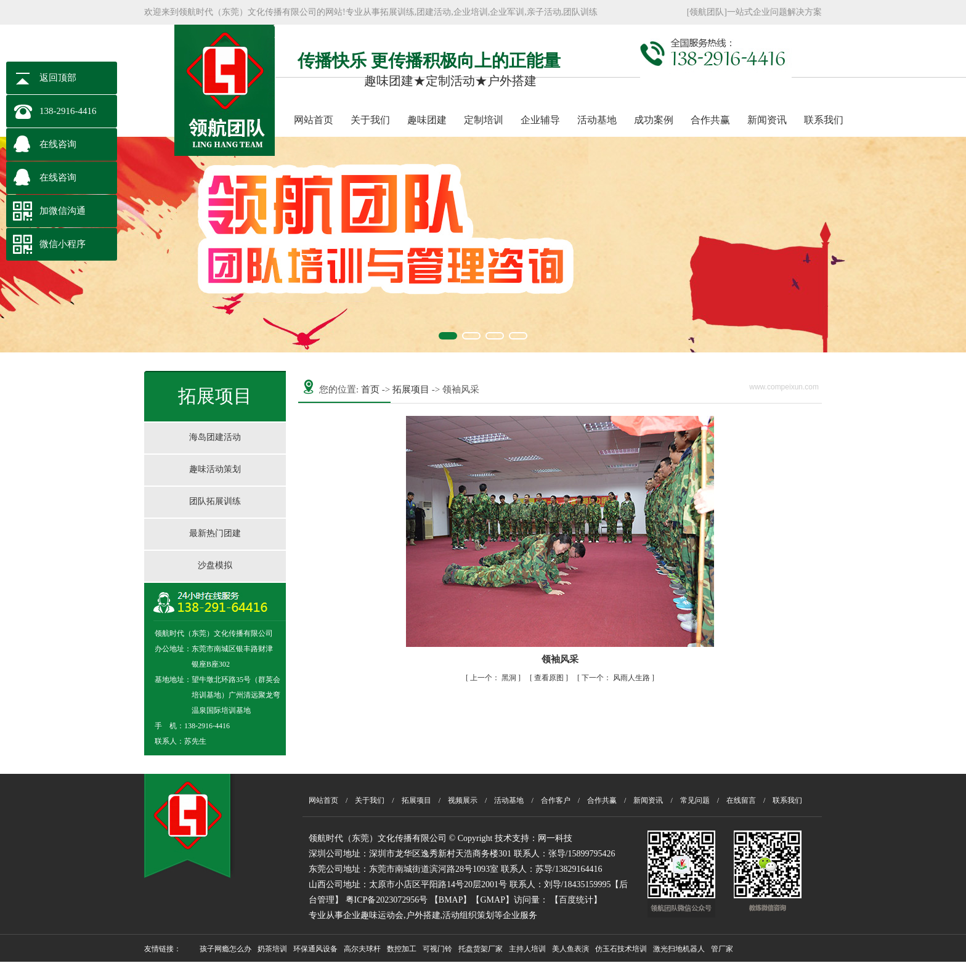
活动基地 (597, 120)
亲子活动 (544, 12)
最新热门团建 (215, 533)
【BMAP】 (451, 899)
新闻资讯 (767, 120)
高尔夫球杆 (362, 949)
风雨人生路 (617, 677)
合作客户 (555, 800)
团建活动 (433, 12)
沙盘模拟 (215, 565)
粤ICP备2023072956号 (387, 899)
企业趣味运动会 (373, 915)
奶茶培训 (272, 949)
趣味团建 (427, 120)
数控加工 (401, 949)
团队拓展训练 (215, 501)
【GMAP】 (492, 899)
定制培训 (483, 120)
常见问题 (695, 800)
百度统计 (576, 899)
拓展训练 (397, 12)
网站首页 (313, 120)
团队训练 (580, 12)
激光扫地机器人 (679, 949)
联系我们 (823, 120)
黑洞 (494, 677)
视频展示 (462, 800)
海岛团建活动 (215, 437)
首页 (370, 389)
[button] (448, 335)
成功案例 (653, 120)
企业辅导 (540, 120)
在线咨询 (57, 144)
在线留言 (741, 800)
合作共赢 (710, 120)
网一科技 (555, 838)
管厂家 (722, 949)
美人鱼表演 (570, 949)
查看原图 (550, 677)
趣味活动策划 (215, 469)
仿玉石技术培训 (621, 949)
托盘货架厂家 (480, 949)
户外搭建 (423, 915)
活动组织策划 (468, 915)
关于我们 (370, 120)
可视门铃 (437, 949)
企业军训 (507, 12)
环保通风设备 (315, 949)
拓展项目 (410, 389)
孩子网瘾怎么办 (225, 949)
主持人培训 (527, 949)
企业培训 (470, 12)
